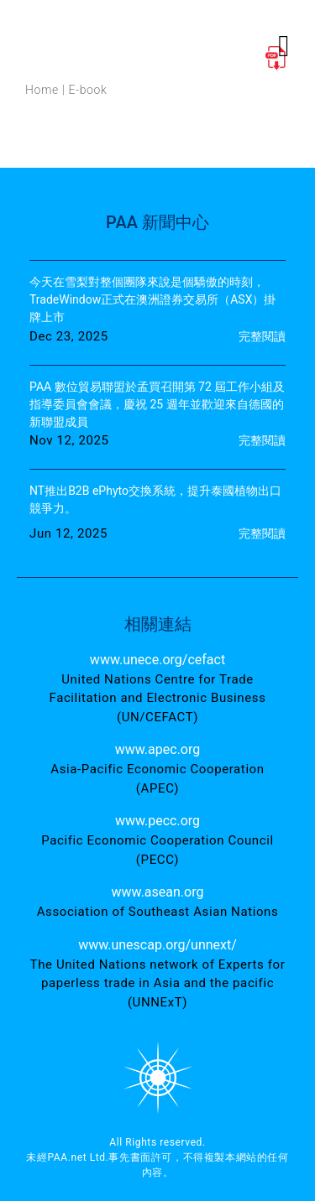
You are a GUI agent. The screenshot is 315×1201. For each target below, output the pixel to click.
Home (42, 90)
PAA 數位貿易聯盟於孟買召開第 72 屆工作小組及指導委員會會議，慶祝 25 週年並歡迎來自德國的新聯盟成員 (157, 404)
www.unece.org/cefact (157, 660)
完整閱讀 (262, 336)
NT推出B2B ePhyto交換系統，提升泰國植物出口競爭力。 (155, 499)
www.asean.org (158, 892)
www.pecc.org (157, 821)
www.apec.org (157, 749)
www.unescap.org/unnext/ (157, 945)
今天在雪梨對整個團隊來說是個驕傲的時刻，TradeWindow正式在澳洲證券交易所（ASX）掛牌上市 (152, 299)
